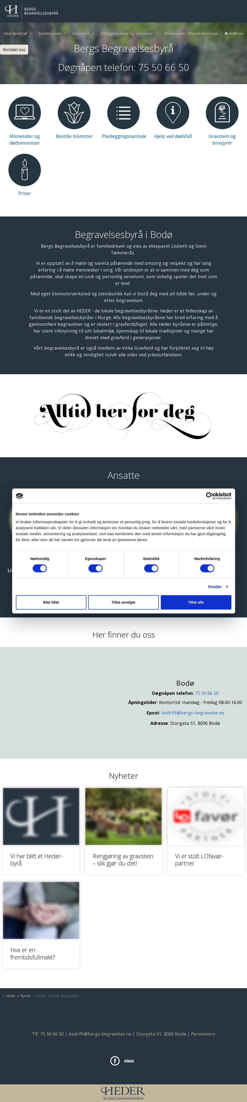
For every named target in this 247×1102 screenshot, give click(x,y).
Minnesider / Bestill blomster (191, 33)
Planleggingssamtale (124, 136)
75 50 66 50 (163, 67)
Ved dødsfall (15, 33)
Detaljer (215, 586)
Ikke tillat (51, 602)
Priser (24, 193)
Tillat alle (196, 602)
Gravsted (80, 33)
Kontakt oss (14, 50)
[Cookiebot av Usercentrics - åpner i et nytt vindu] (209, 496)
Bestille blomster (74, 136)
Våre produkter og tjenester (126, 33)
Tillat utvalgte (123, 602)
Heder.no (234, 33)
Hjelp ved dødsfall (173, 136)
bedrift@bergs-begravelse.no (193, 713)
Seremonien (49, 33)
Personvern (203, 1034)
